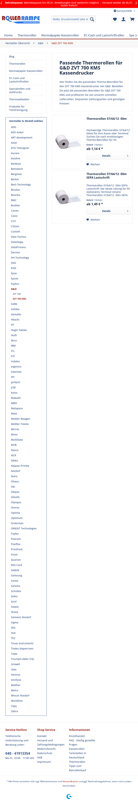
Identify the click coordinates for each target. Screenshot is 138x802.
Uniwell (15, 664)
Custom (15, 231)
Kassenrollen (77, 749)
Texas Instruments (22, 643)
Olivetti (15, 497)
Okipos (15, 492)
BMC (14, 200)
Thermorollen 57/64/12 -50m (106, 119)
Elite (13, 268)
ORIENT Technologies (24, 528)
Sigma (14, 622)
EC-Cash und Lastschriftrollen (19, 79)
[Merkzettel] (114, 19)
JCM (13, 387)
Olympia (16, 502)
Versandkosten (70, 781)
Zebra (14, 711)
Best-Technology (21, 184)
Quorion (16, 559)
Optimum (16, 518)
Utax (14, 669)
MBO (14, 403)
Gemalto (16, 314)
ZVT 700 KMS (19, 298)
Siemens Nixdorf (21, 617)
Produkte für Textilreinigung (18, 108)
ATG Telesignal (20, 148)
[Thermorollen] (27, 35)
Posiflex (15, 544)
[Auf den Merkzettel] (93, 164)
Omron (15, 507)
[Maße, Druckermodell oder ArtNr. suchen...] (73, 19)
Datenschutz (44, 753)
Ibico (14, 340)
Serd (14, 601)
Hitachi (15, 319)
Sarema (15, 586)
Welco (14, 690)
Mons (14, 434)
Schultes (16, 591)
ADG (13, 127)
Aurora (15, 153)
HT (12, 324)
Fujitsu (15, 283)
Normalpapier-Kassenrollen (26, 71)
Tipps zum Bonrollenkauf (77, 768)
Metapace (17, 408)
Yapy (14, 706)
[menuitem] (73, 19)
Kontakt (42, 736)
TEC (13, 638)
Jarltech (15, 382)
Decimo (15, 252)
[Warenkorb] (132, 19)
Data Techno (18, 236)
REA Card (16, 565)
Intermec (16, 371)
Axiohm (15, 158)
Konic (14, 392)
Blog (11, 56)
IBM (13, 345)
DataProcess (18, 247)
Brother (15, 205)
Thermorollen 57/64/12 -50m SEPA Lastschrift (106, 176)
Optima (15, 512)
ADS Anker (17, 132)
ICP (13, 356)
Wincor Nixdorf (20, 695)
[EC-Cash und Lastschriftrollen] (104, 35)
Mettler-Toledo (20, 424)
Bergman (16, 174)
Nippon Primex (20, 465)
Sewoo (15, 606)
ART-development (21, 137)
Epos (14, 273)
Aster (14, 142)
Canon (15, 210)
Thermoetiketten (19, 99)
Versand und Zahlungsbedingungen (51, 742)
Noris (14, 476)
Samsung (16, 575)
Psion (14, 554)
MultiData (17, 439)
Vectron (15, 674)
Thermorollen (17, 63)
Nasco (14, 450)
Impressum (44, 761)
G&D (14, 289)
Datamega (17, 242)
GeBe (14, 304)
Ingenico (16, 366)
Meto (14, 413)
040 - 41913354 (17, 753)
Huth (14, 335)
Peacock (16, 539)
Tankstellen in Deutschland (77, 755)
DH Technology (20, 257)
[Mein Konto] (123, 19)
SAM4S (15, 570)
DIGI (13, 263)
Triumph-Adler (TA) (22, 659)
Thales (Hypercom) (22, 648)
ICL (13, 351)
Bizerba (15, 195)
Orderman (17, 523)
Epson (14, 278)
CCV (13, 221)
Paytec (15, 533)
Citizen (15, 226)
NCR (13, 455)
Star (13, 633)
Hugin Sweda (19, 330)
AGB (39, 757)
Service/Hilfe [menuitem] (123, 11)
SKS (13, 627)
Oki (13, 486)
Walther (15, 685)
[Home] (8, 35)
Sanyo (14, 580)
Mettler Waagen (20, 418)
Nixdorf (15, 471)
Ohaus (15, 481)
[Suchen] (92, 19)
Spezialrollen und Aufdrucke (19, 90)
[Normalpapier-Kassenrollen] (60, 35)
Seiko (14, 596)
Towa (14, 653)
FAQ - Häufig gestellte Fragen (82, 742)
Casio (14, 216)
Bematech (17, 169)
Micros (15, 429)
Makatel (16, 398)
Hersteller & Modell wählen (26, 121)
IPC (13, 377)
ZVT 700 (17, 293)
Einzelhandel (77, 736)
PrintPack (17, 549)
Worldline (17, 700)
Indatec (15, 361)
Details (115, 155)
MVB (14, 445)
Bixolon (15, 189)
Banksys (16, 163)
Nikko (14, 460)
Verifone (16, 680)
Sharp (14, 612)
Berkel (15, 179)
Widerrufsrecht (46, 749)
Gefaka (15, 309)
